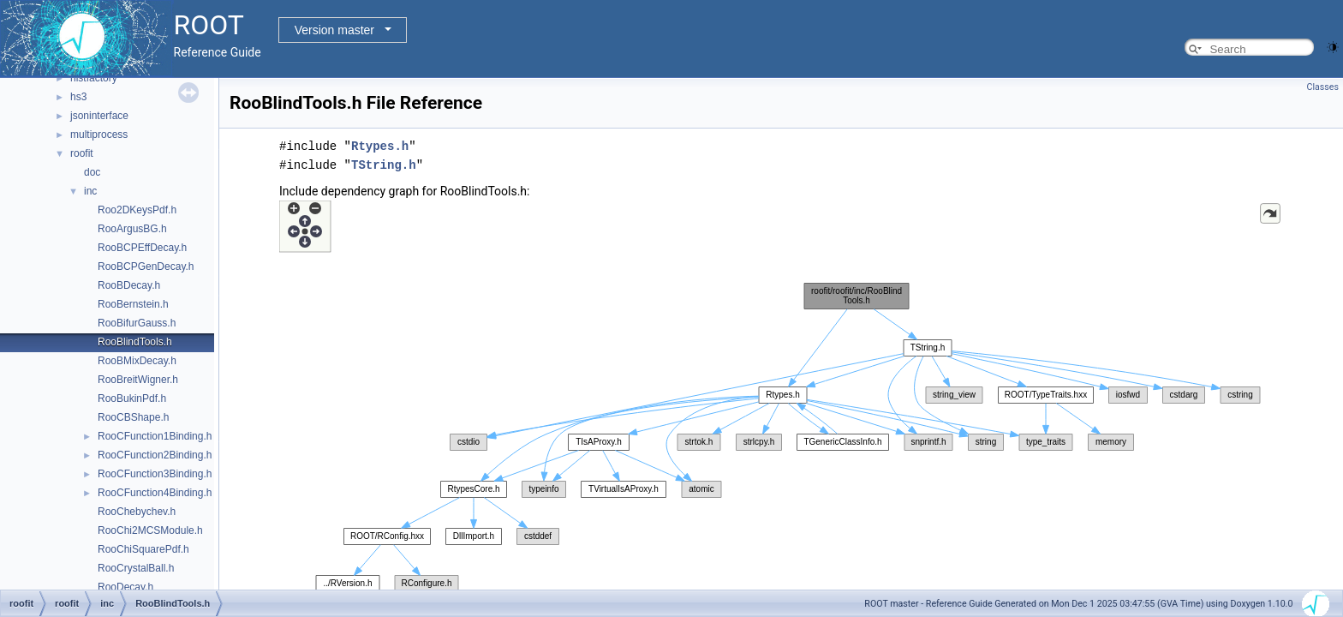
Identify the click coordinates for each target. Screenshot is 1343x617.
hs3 (78, 97)
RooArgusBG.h (132, 229)
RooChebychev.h (137, 512)
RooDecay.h (125, 587)
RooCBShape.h (133, 417)
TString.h (383, 165)
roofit (81, 153)
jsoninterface (99, 116)
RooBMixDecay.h (137, 361)
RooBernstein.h (133, 304)
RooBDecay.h (129, 285)
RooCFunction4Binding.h (155, 493)
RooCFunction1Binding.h (155, 436)
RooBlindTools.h (135, 342)
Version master (334, 30)
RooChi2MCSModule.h (150, 530)
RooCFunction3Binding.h (155, 474)
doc (92, 172)
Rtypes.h (380, 146)
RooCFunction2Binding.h (155, 455)
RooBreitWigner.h (138, 380)
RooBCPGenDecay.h (146, 267)
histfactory (93, 78)
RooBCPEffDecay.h (142, 248)
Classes (1323, 87)
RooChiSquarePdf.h (143, 549)
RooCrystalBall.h (136, 568)
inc (90, 191)
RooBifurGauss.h (137, 323)
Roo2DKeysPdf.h (137, 210)
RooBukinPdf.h (132, 398)
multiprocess (99, 135)
